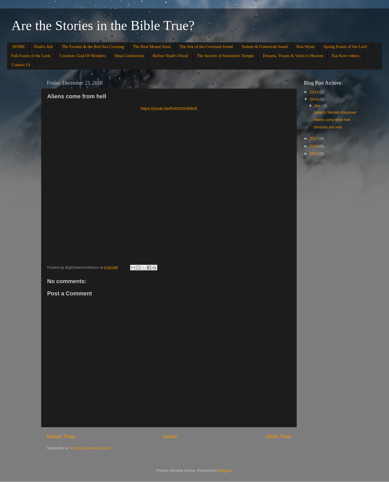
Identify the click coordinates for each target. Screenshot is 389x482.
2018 (314, 146)
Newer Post (61, 436)
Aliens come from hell (331, 120)
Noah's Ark (43, 46)
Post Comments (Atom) (90, 448)
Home (170, 436)
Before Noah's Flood (170, 55)
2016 (314, 99)
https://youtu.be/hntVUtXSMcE (169, 108)
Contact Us (20, 64)
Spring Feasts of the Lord (345, 46)
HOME (18, 46)
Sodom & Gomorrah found (265, 46)
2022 (314, 153)
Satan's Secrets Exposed (334, 112)
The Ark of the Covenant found (206, 46)
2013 (314, 92)
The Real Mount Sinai (152, 46)
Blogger (224, 470)
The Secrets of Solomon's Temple (225, 55)
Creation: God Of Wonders (83, 55)
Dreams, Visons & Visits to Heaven (293, 55)
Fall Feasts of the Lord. (31, 55)
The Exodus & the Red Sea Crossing (93, 46)
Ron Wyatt (305, 46)
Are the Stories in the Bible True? (102, 25)
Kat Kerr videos (345, 55)
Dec (318, 106)
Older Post (278, 436)
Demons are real (327, 127)
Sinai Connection (129, 55)
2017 (314, 138)
